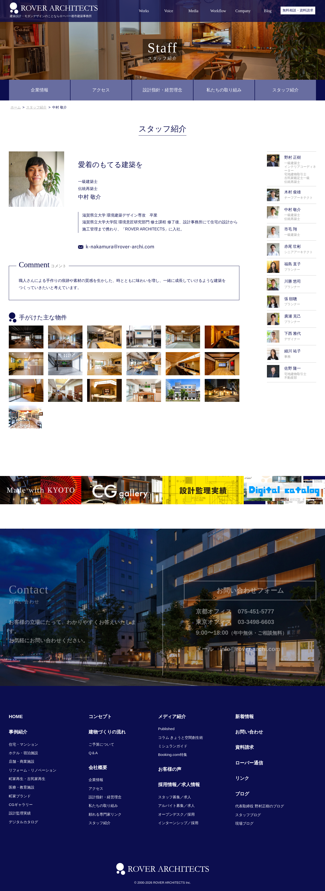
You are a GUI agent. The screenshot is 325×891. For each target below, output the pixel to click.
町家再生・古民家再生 (27, 779)
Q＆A (93, 753)
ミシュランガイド (172, 746)
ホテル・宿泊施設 (23, 753)
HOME (16, 716)
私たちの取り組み (224, 90)
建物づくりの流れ (107, 731)
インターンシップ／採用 (178, 823)
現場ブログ (244, 823)
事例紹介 (18, 731)
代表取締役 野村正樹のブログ (259, 806)
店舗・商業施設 (21, 761)
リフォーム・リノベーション (32, 770)
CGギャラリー (21, 804)
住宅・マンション (23, 744)
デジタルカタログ (23, 822)
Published (166, 729)
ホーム (15, 107)
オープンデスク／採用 (176, 814)
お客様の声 (169, 769)
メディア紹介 (172, 716)
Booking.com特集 (172, 754)
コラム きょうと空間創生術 (180, 737)
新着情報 (244, 716)
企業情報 (39, 90)
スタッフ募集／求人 (174, 797)
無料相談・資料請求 (298, 10)
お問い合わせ (249, 731)
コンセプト (100, 716)
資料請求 (244, 747)
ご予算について (101, 744)
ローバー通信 (249, 762)
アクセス (101, 90)
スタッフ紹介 (285, 90)
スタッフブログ (248, 815)
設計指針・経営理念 (162, 90)
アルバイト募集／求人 (176, 805)
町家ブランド (20, 796)
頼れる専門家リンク (105, 814)
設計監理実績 (20, 813)
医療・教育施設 (21, 787)
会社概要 (98, 767)
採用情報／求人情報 (179, 784)
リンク (242, 778)
